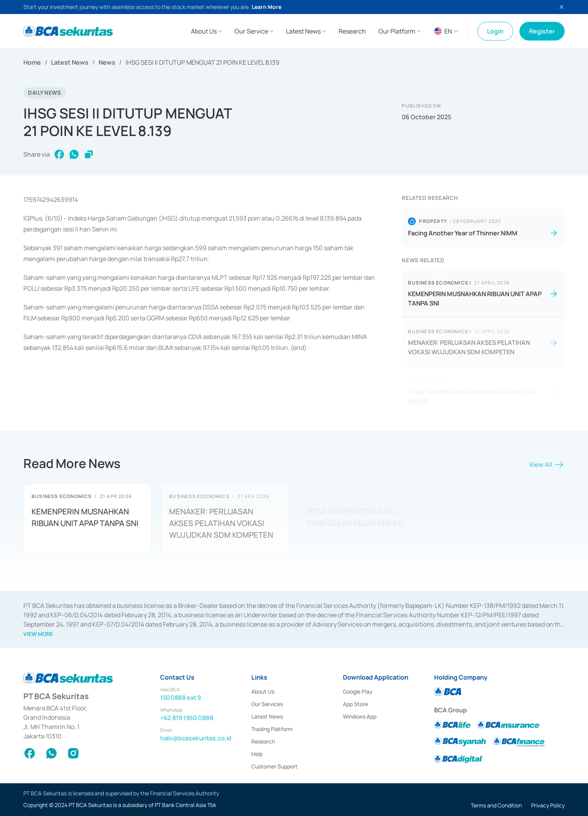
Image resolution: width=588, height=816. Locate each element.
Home (32, 62)
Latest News (69, 62)
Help (257, 754)
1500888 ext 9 (180, 697)
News (107, 62)
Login (495, 31)
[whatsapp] (74, 154)
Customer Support (274, 766)
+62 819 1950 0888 (186, 718)
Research (263, 741)
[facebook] (59, 154)
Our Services (267, 704)
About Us (262, 691)
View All (547, 467)
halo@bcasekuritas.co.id (195, 738)
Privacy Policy (548, 805)
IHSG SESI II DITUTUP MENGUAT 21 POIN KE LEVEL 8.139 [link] (202, 62)
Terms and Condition (496, 805)
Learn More (266, 7)
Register (542, 31)
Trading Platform (272, 729)
